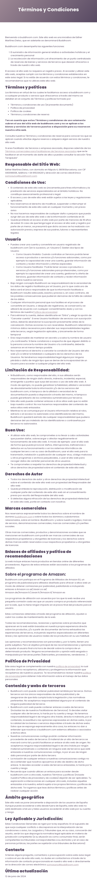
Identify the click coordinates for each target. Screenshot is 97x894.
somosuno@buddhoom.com (21, 176)
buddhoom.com (24, 516)
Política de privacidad (45, 312)
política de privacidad (68, 666)
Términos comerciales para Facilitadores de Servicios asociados (41, 151)
